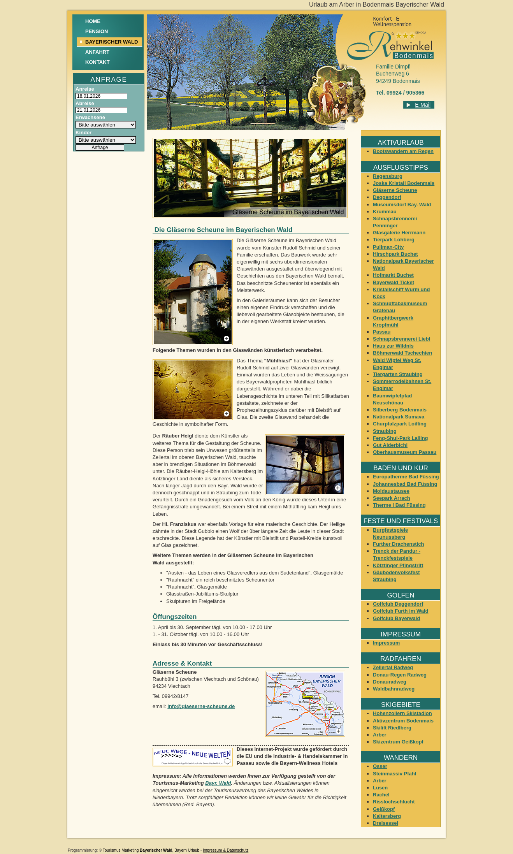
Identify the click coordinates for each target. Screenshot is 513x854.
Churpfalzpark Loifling (400, 424)
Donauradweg (389, 682)
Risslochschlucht (394, 802)
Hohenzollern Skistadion (402, 713)
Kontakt (97, 62)
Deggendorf (387, 197)
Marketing (130, 850)
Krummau (385, 211)
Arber (380, 735)
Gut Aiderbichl (390, 445)
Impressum (386, 643)
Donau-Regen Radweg (400, 675)
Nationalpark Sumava (398, 417)
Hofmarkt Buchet (393, 275)
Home (92, 21)
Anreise (85, 89)
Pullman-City (388, 247)
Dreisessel (385, 823)
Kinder (83, 132)
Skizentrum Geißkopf (398, 742)
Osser (380, 766)
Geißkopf (384, 809)
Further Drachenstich (398, 544)
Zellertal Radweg (393, 667)
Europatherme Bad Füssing (406, 477)
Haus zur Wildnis (393, 346)
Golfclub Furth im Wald (401, 611)
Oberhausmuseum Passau (404, 452)
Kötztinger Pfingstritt (398, 565)
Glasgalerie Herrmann (399, 232)
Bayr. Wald (218, 783)
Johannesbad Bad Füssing (405, 484)
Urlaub (193, 850)
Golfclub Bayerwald (396, 618)
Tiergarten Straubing (398, 374)
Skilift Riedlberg (392, 728)
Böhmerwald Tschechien (402, 353)
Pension (96, 31)
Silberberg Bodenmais (400, 410)
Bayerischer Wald (156, 850)
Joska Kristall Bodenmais (403, 183)
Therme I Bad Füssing (399, 505)
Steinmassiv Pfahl (394, 774)
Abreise (85, 103)
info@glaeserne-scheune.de (201, 706)
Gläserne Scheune (395, 190)
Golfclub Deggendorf (398, 604)
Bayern (180, 850)
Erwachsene (90, 117)
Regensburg (387, 176)
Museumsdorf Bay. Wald (402, 204)
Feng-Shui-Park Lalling (400, 438)
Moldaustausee (391, 491)
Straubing (385, 431)
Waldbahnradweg (394, 689)
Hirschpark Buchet (395, 254)
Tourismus (112, 850)
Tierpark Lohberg (394, 239)
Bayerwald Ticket (393, 282)
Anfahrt (97, 52)
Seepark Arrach (391, 498)
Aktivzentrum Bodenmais (403, 721)
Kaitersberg (387, 816)
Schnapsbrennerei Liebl (401, 339)
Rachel (381, 795)
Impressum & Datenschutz (225, 850)
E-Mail (422, 105)
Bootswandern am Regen (403, 151)
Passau (382, 332)
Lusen (380, 788)
